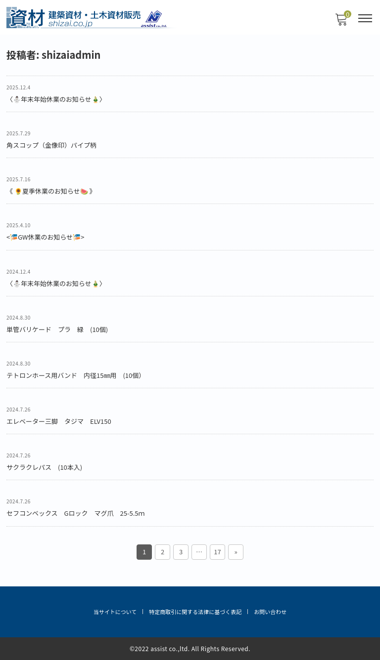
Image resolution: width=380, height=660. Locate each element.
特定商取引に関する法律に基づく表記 (195, 612)
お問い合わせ (270, 612)
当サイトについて (115, 612)
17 (217, 551)
